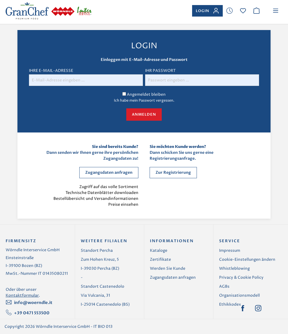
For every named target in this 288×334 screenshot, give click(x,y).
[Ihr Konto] (207, 11)
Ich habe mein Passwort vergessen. (144, 100)
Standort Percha (97, 250)
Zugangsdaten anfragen (108, 172)
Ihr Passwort (160, 70)
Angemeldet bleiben (146, 94)
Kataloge (158, 250)
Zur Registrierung (173, 172)
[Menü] (275, 11)
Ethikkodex (230, 304)
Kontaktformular (22, 295)
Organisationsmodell (239, 295)
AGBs (224, 286)
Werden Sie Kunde (167, 268)
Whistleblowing (234, 268)
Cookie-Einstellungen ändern (247, 259)
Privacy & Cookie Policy (241, 277)
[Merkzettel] (229, 11)
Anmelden (144, 114)
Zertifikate (160, 259)
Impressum (229, 250)
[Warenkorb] (256, 11)
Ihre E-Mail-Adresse (51, 70)
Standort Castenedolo (102, 286)
